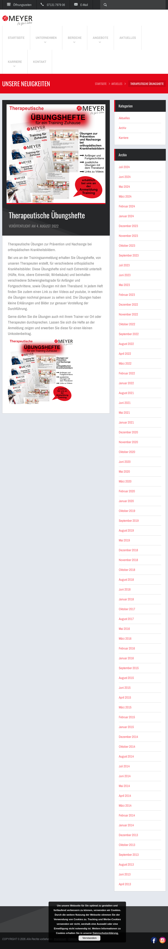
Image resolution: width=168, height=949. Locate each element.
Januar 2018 (126, 599)
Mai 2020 (124, 471)
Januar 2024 (126, 216)
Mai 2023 (124, 284)
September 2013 (129, 854)
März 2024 (125, 196)
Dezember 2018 (128, 550)
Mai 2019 (124, 540)
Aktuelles (116, 83)
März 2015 (125, 707)
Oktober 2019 (127, 510)
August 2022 (126, 343)
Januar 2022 (126, 383)
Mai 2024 (124, 186)
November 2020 (128, 442)
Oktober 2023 (127, 245)
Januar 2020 (126, 501)
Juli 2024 (124, 167)
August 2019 (126, 530)
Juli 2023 (124, 265)
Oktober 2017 (127, 609)
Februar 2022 (127, 373)
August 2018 (126, 579)
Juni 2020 (125, 461)
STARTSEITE (101, 83)
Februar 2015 (127, 717)
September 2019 (129, 520)
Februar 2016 (127, 648)
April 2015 (125, 697)
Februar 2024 (127, 206)
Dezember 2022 (128, 304)
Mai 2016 (124, 628)
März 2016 (125, 638)
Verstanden (89, 938)
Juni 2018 (125, 589)
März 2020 (125, 481)
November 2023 (128, 235)
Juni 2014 (125, 776)
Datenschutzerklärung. (106, 933)
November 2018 (128, 560)
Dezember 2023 (128, 226)
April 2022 (125, 353)
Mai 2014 (124, 786)
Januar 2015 (126, 727)
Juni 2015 (125, 687)
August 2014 (126, 756)
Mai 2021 (124, 412)
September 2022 (129, 334)
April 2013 (125, 884)
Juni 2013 (125, 874)
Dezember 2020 (128, 432)
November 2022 (128, 314)
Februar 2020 (127, 491)
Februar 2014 (127, 815)
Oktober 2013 (127, 844)
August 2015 (126, 677)
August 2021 (126, 393)
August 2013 (126, 864)
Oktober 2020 (127, 452)
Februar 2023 (127, 294)
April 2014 (125, 795)
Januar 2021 (126, 422)
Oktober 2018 (127, 569)
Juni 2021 (125, 402)
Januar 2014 (126, 825)
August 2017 (126, 619)
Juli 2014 (124, 766)
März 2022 (125, 363)
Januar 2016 (126, 658)
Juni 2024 (125, 176)
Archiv (122, 128)
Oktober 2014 (127, 746)
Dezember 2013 (128, 835)
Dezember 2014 (128, 736)
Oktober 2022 (127, 324)
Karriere (123, 137)
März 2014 (125, 805)
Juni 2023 (125, 275)
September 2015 (129, 668)
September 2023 (129, 255)
